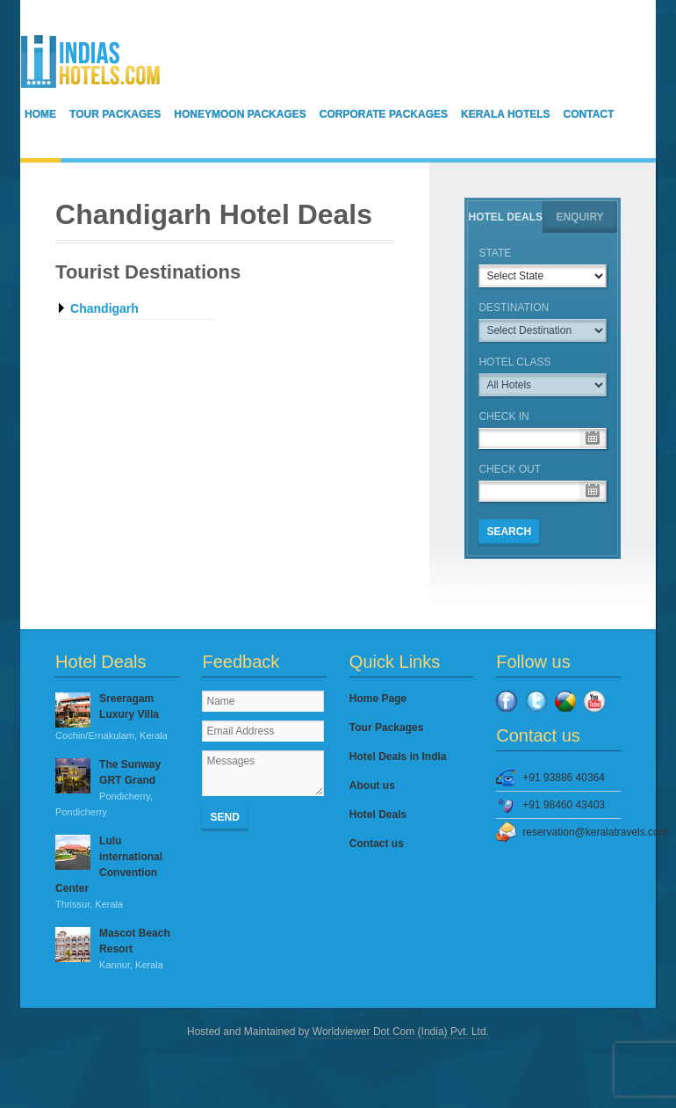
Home (40, 114)
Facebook (506, 701)
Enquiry (579, 217)
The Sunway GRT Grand (117, 789)
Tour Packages (115, 114)
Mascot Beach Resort (117, 950)
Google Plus (565, 701)
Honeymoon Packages (240, 114)
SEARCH (508, 531)
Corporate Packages (384, 114)
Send (224, 817)
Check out (509, 469)
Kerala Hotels (505, 114)
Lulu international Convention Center (117, 873)
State (494, 253)
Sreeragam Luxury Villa (117, 717)
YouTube (594, 701)
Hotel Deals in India (398, 756)
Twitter (536, 701)
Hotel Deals (506, 217)
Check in (503, 416)
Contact (589, 114)
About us (372, 785)
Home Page (377, 698)
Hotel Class (514, 362)
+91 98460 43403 (563, 805)
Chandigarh (104, 308)
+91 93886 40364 (563, 777)
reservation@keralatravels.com (571, 832)
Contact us (376, 843)
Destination (513, 307)
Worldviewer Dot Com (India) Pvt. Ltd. (399, 1031)
